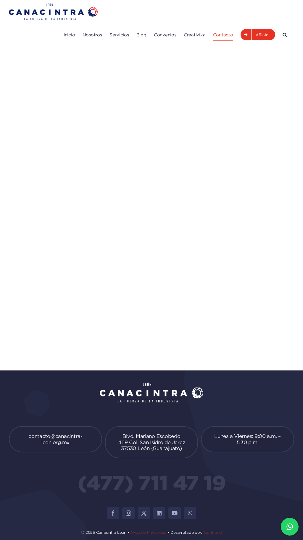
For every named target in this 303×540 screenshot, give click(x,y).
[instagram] (128, 513)
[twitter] (144, 513)
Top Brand (212, 532)
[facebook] (113, 513)
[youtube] (174, 513)
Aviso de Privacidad (148, 532)
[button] (285, 34)
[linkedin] (159, 513)
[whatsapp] (190, 513)
